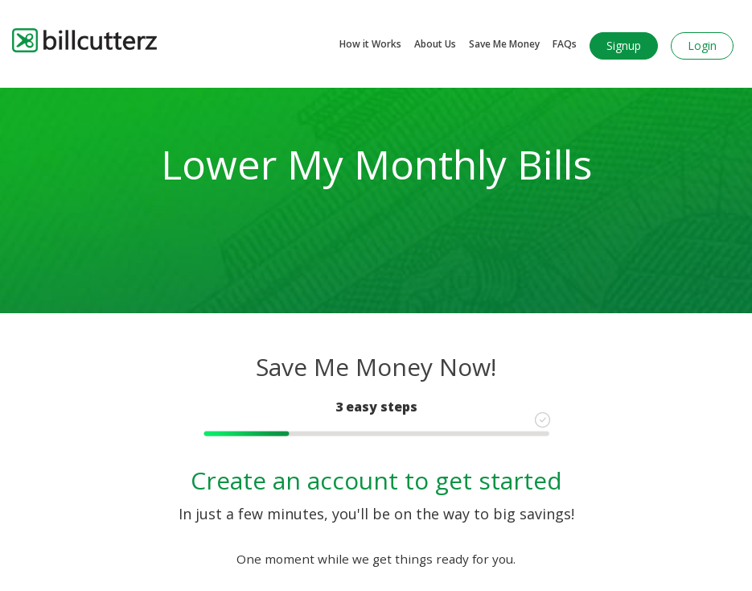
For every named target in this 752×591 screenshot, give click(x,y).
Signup (623, 45)
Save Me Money (504, 44)
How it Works (370, 44)
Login (702, 45)
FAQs (565, 44)
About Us (435, 44)
